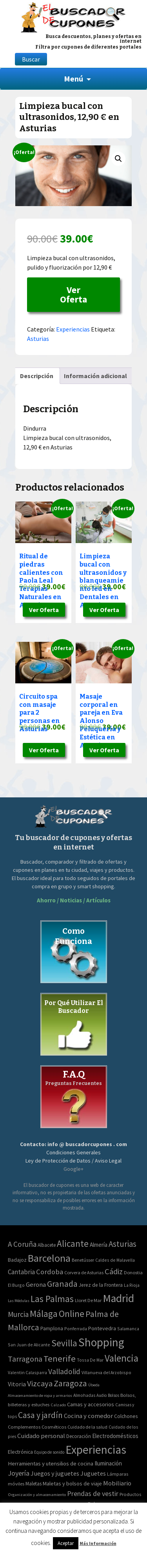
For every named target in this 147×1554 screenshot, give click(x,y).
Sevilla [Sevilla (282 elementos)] (64, 1343)
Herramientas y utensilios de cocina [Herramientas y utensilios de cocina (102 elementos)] (50, 1463)
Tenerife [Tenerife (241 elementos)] (60, 1358)
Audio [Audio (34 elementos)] (101, 1395)
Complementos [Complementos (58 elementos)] (24, 1427)
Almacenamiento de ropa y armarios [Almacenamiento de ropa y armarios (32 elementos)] (40, 1395)
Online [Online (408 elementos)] (71, 1314)
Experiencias (73, 329)
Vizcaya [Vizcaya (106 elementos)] (40, 1383)
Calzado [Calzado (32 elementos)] (58, 1404)
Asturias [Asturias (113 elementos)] (122, 1244)
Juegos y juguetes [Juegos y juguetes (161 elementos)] (55, 1473)
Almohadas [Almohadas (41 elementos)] (84, 1395)
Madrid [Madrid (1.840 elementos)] (118, 1298)
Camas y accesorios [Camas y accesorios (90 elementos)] (90, 1404)
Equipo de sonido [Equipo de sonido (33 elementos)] (49, 1452)
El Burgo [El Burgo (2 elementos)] (16, 1285)
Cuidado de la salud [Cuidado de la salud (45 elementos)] (87, 1427)
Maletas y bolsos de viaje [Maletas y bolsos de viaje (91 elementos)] (72, 1483)
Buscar (31, 59)
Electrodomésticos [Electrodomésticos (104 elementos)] (115, 1436)
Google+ (73, 1168)
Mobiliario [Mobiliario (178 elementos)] (117, 1483)
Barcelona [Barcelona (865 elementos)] (49, 1258)
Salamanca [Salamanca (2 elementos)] (128, 1328)
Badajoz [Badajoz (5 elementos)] (17, 1260)
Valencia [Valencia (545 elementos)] (121, 1358)
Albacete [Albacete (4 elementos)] (47, 1245)
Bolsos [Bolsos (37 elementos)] (113, 1395)
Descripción (36, 376)
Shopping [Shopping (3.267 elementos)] (101, 1342)
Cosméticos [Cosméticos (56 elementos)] (54, 1427)
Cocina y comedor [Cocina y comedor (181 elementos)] (88, 1415)
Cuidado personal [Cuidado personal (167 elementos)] (41, 1436)
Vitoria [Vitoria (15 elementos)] (17, 1384)
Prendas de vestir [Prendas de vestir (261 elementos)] (92, 1493)
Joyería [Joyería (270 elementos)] (18, 1473)
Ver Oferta (73, 294)
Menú (73, 78)
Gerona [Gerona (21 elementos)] (36, 1285)
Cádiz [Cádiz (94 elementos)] (114, 1271)
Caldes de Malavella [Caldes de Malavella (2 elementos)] (115, 1260)
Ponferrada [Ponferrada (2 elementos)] (75, 1328)
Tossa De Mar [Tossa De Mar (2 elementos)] (90, 1360)
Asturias (38, 338)
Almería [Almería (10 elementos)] (98, 1244)
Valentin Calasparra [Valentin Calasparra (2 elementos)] (27, 1372)
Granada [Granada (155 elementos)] (62, 1284)
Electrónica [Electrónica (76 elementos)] (20, 1451)
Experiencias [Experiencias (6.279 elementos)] (95, 1449)
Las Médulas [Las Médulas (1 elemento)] (18, 1300)
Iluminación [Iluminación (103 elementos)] (108, 1463)
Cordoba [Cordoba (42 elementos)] (49, 1271)
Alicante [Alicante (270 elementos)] (73, 1243)
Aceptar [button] (66, 1543)
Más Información (98, 1543)
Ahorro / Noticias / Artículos (74, 900)
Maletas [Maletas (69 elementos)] (33, 1483)
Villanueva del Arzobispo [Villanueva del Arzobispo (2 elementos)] (106, 1372)
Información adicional (95, 376)
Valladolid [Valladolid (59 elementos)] (64, 1371)
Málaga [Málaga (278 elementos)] (44, 1313)
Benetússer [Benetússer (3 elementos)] (83, 1260)
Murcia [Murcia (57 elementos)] (18, 1314)
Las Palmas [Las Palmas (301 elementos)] (52, 1298)
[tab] (36, 376)
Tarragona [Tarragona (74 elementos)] (25, 1359)
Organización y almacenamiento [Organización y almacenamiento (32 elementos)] (37, 1494)
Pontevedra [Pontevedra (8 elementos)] (102, 1328)
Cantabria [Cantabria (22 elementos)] (21, 1272)
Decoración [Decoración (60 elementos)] (78, 1436)
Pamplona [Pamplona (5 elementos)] (51, 1328)
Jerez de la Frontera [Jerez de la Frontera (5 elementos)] (101, 1285)
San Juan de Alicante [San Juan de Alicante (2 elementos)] (29, 1345)
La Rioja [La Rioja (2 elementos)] (132, 1285)
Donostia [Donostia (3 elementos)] (133, 1272)
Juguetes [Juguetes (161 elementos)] (93, 1473)
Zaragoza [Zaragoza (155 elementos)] (70, 1383)
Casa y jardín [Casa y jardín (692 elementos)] (40, 1415)
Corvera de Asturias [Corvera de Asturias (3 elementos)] (83, 1272)
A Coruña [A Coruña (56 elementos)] (22, 1244)
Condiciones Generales (73, 1152)
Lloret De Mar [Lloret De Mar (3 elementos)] (88, 1300)
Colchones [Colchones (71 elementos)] (126, 1416)
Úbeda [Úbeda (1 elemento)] (94, 1384)
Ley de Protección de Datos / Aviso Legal (73, 1160)
